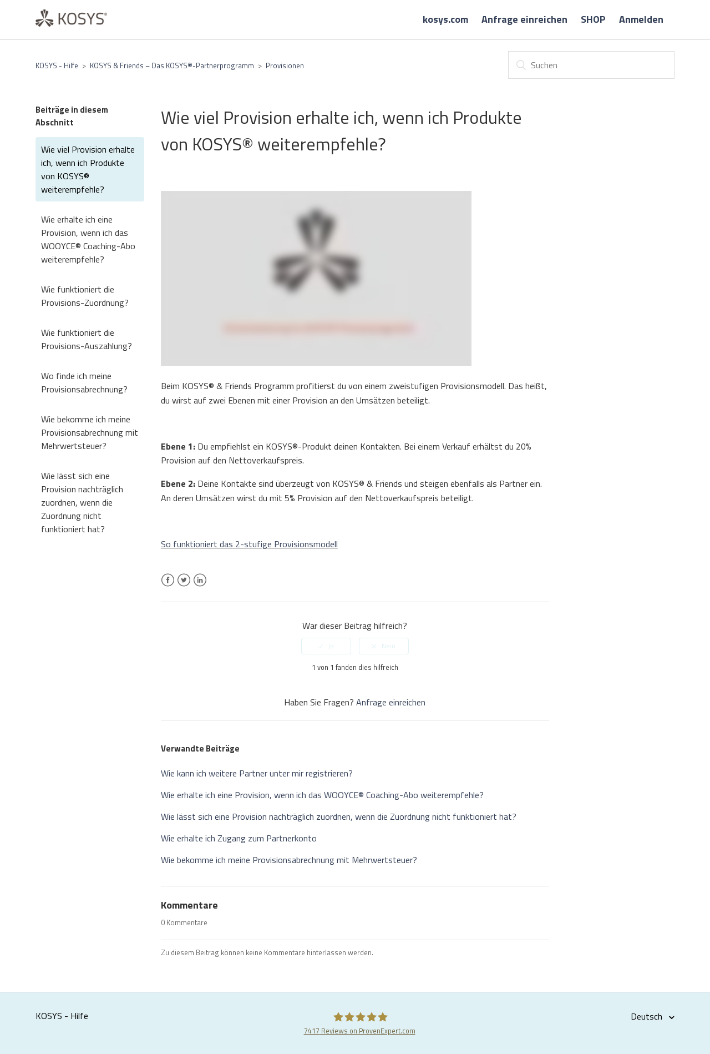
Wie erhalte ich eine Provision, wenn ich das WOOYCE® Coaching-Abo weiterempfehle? (88, 239)
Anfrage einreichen (524, 19)
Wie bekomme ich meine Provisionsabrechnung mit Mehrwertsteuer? (89, 432)
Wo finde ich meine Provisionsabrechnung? (84, 382)
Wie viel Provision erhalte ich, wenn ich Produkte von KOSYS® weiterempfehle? (88, 169)
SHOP (593, 19)
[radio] (326, 646)
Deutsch (648, 1016)
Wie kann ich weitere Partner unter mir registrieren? (257, 773)
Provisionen (285, 65)
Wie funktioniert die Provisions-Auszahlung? (86, 339)
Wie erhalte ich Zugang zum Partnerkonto (239, 838)
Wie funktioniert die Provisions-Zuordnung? (85, 296)
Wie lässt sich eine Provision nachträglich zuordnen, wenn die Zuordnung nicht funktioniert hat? (82, 502)
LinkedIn (200, 586)
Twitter (184, 586)
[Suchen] (591, 65)
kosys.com (445, 19)
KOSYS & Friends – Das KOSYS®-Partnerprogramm (172, 65)
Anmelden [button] (641, 19)
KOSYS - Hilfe (57, 65)
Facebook (168, 586)
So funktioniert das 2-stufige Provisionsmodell (249, 544)
